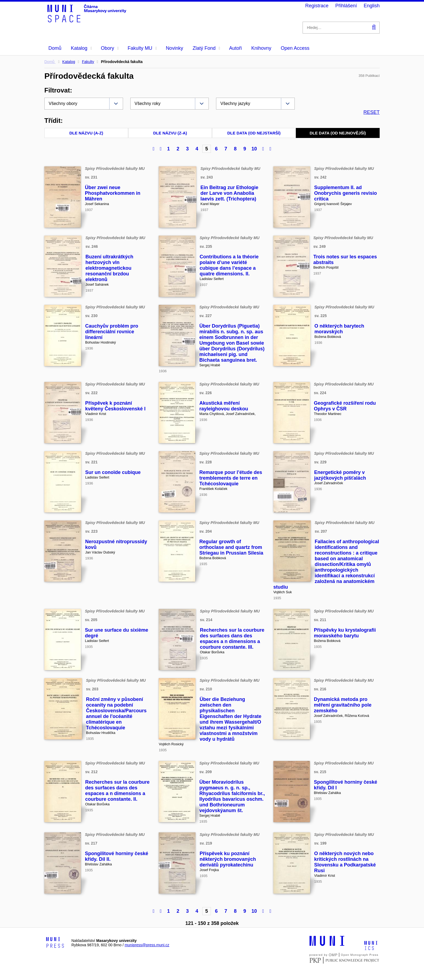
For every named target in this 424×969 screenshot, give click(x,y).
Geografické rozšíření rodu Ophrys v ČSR (345, 405)
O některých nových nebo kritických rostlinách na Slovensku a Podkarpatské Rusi (345, 862)
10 (254, 148)
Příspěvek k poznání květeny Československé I (115, 405)
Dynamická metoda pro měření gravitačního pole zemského (343, 705)
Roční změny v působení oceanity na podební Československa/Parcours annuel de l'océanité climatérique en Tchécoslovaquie (116, 713)
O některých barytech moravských (339, 328)
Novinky (174, 48)
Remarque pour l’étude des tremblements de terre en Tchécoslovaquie (230, 478)
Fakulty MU (142, 48)
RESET (371, 112)
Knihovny (261, 48)
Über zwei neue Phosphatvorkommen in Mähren (112, 193)
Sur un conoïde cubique (113, 472)
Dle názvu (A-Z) (86, 133)
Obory (110, 48)
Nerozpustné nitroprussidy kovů (116, 544)
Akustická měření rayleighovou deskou (223, 405)
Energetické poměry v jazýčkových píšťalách (340, 475)
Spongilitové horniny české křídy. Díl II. (116, 856)
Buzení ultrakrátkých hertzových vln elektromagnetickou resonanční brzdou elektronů (109, 268)
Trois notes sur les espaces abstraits (345, 259)
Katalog (81, 48)
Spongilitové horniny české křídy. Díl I (345, 784)
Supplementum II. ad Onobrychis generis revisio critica (345, 193)
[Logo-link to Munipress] (55, 942)
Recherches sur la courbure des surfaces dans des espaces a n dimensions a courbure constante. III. (232, 638)
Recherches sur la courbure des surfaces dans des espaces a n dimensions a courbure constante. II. (117, 790)
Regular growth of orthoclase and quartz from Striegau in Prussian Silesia (231, 547)
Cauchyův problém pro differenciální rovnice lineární (111, 331)
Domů (54, 48)
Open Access (295, 48)
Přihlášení (346, 5)
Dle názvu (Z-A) (170, 133)
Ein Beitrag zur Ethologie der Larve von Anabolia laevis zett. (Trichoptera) (229, 193)
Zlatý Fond (206, 48)
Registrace (317, 5)
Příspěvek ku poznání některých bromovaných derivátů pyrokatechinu (228, 859)
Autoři (235, 48)
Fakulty (88, 62)
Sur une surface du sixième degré (116, 632)
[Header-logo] (87, 20)
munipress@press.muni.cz (147, 945)
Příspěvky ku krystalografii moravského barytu (345, 632)
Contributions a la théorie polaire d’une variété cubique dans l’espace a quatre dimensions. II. (229, 265)
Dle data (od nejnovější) (338, 133)
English (372, 5)
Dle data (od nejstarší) (254, 133)
